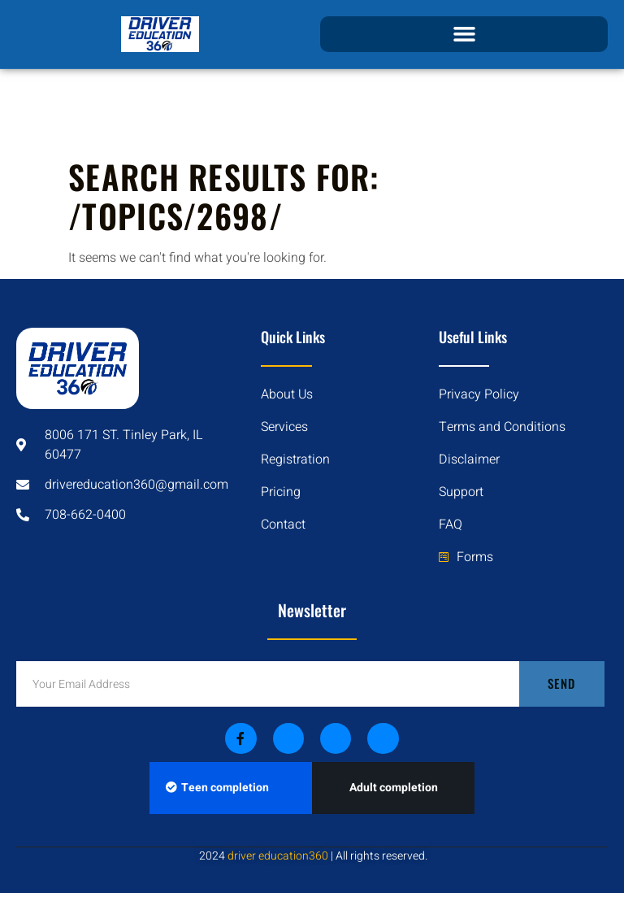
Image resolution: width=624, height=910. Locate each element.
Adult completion (393, 787)
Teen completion (217, 787)
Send (561, 683)
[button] (464, 34)
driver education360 (278, 855)
